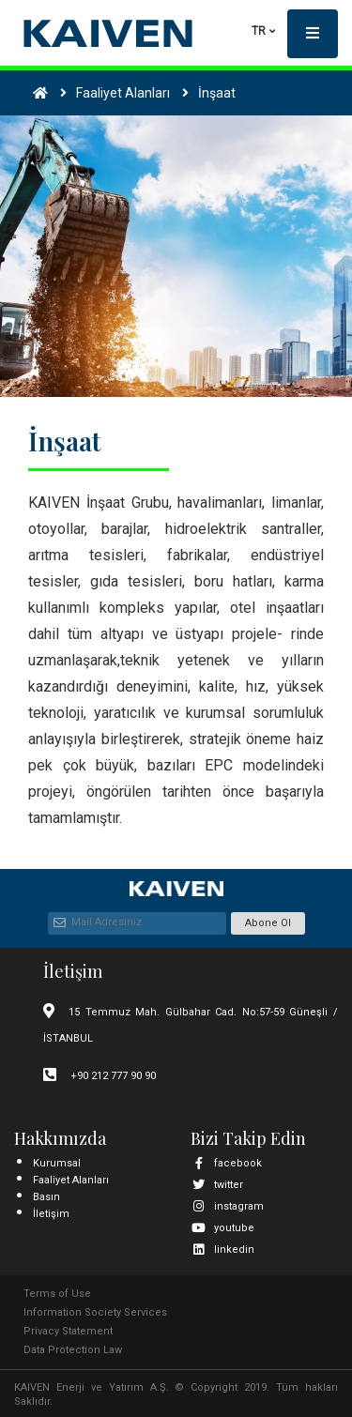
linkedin (222, 1249)
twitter (217, 1185)
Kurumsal (57, 1163)
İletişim (51, 1214)
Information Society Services (95, 1312)
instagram (227, 1206)
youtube (222, 1228)
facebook (226, 1163)
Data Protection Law (72, 1350)
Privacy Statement (68, 1331)
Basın (46, 1197)
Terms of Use (57, 1293)
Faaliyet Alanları (71, 1180)
